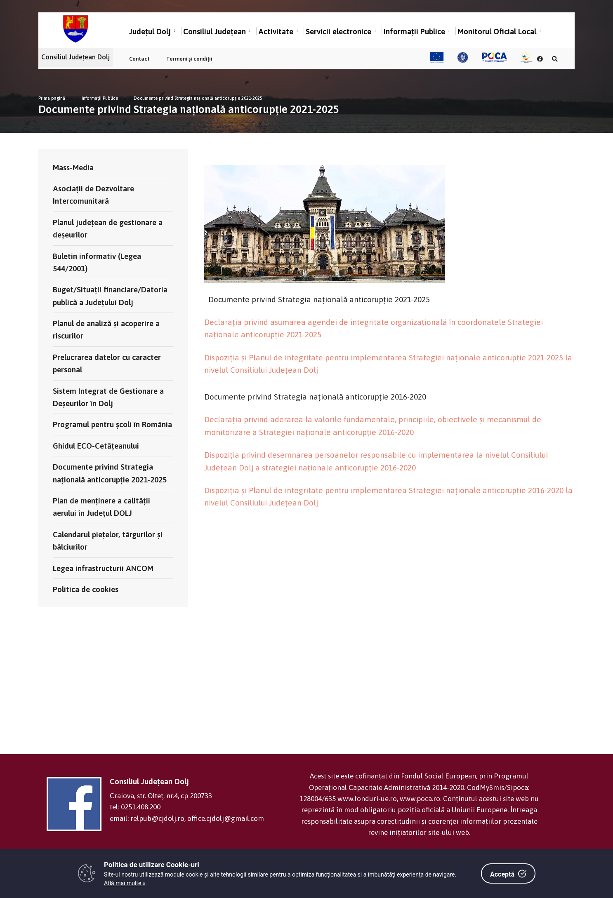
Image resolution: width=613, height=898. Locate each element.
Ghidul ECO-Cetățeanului (96, 445)
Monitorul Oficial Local (496, 32)
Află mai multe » (124, 883)
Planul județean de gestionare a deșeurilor (108, 228)
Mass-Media (73, 167)
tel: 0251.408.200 (135, 807)
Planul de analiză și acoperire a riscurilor (106, 329)
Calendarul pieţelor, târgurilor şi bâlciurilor (108, 540)
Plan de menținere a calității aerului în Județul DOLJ (101, 506)
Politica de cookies (85, 589)
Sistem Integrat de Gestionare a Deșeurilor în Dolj (108, 397)
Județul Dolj (150, 32)
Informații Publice (414, 32)
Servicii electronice (338, 32)
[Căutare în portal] (554, 59)
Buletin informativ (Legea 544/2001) (97, 262)
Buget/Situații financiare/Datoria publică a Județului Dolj (110, 295)
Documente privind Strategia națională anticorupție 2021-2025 (198, 98)
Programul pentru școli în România (112, 424)
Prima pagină (51, 98)
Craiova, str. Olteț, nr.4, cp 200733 (161, 796)
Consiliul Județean (214, 32)
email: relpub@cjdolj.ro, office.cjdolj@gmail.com (187, 818)
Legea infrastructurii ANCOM (103, 568)
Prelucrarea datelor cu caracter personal (107, 363)
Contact (139, 59)
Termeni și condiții (189, 59)
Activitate (275, 32)
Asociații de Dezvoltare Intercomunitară (93, 194)
